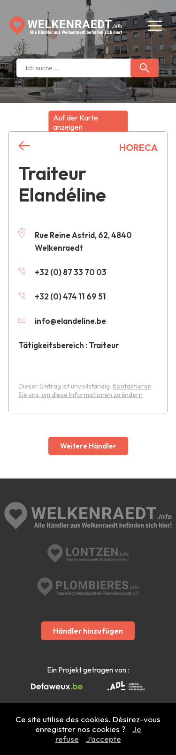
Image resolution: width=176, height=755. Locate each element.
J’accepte (103, 739)
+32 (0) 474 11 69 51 (62, 296)
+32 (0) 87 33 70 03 (62, 272)
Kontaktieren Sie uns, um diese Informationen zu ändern (85, 390)
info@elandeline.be (62, 321)
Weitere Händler (88, 445)
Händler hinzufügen (88, 630)
